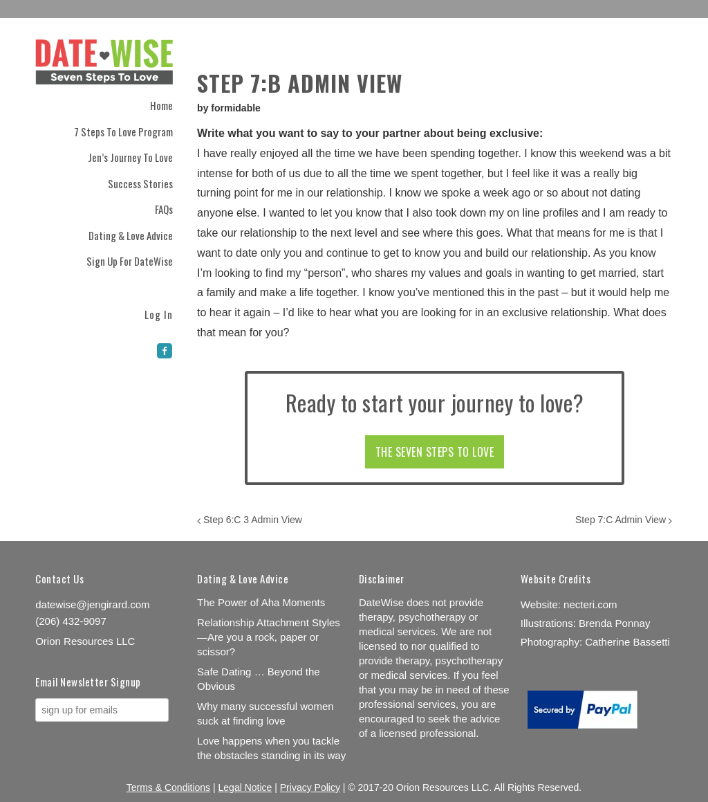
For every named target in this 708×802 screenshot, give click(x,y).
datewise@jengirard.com (92, 604)
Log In (159, 313)
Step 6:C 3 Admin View (249, 519)
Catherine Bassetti (627, 642)
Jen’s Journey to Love (130, 157)
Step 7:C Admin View (623, 519)
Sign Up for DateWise (129, 260)
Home (161, 105)
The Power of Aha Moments (261, 602)
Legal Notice (245, 787)
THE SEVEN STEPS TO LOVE (434, 452)
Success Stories (140, 183)
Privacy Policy (310, 787)
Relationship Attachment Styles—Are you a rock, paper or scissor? (268, 637)
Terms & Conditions (168, 787)
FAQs (164, 209)
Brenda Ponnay (614, 623)
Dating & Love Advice (130, 235)
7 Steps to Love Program (123, 131)
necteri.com (590, 604)
